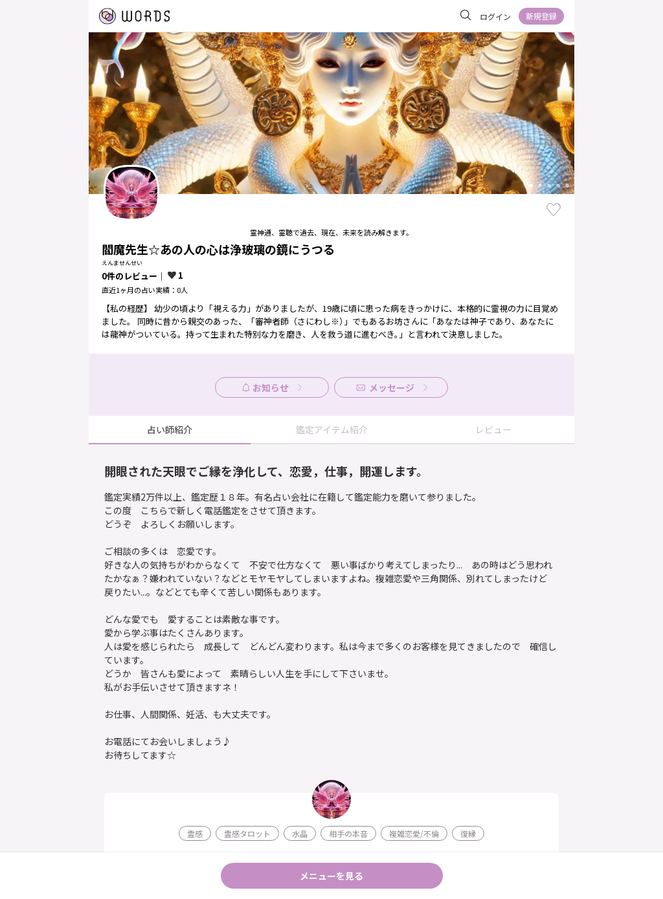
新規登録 (541, 15)
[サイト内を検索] (466, 15)
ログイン (495, 16)
